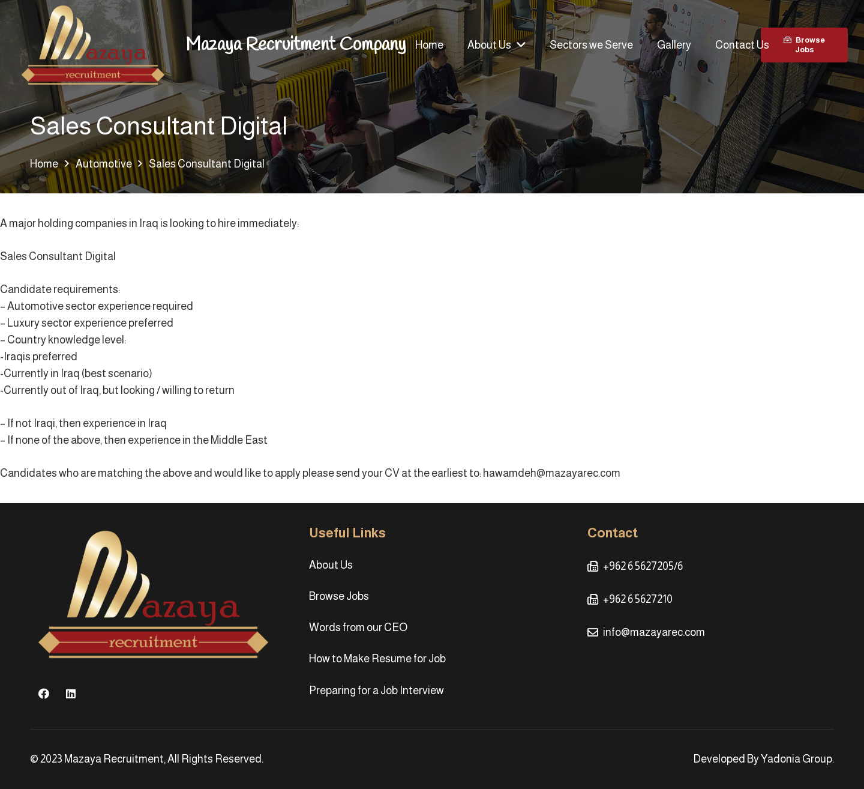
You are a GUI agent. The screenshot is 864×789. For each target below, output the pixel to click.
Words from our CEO (358, 627)
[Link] (93, 45)
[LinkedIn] (70, 693)
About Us (331, 565)
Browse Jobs (339, 596)
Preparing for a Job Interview (376, 691)
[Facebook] (43, 693)
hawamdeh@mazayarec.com (551, 473)
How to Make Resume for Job (377, 659)
